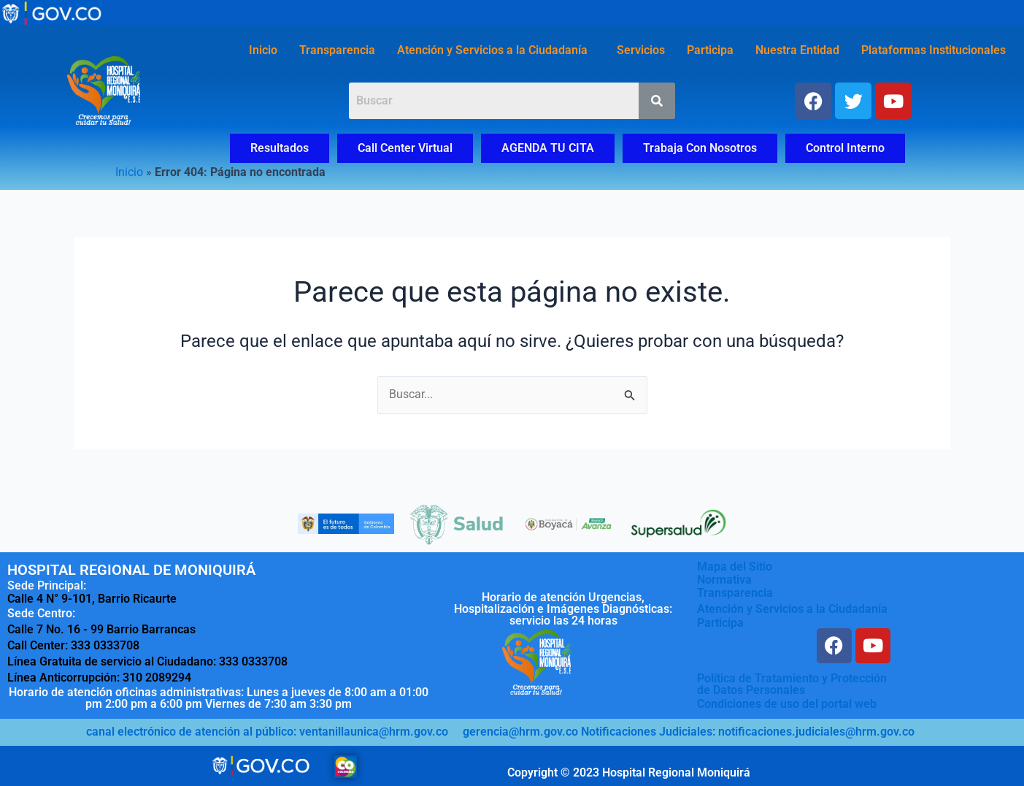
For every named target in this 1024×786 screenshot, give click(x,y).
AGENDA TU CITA (547, 148)
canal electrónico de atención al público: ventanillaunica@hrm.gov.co (267, 731)
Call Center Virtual (405, 148)
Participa (710, 50)
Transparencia (337, 50)
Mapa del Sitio (734, 566)
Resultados (279, 148)
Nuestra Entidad (797, 50)
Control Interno (845, 148)
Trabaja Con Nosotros (700, 148)
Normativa (724, 580)
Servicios (641, 50)
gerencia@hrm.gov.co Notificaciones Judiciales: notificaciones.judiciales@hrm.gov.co (689, 731)
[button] (496, 50)
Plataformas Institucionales (933, 50)
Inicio (263, 50)
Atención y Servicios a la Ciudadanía (492, 50)
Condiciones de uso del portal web (787, 703)
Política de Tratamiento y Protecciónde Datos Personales (792, 684)
